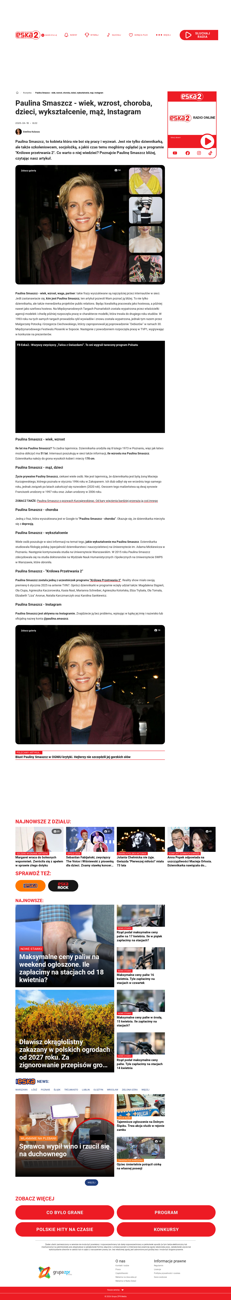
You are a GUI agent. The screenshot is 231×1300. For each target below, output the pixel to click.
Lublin (86, 1089)
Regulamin (158, 1265)
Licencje (157, 1269)
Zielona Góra (130, 1089)
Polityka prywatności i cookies (167, 1273)
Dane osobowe (160, 1277)
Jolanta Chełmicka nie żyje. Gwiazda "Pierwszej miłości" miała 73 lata (141, 859)
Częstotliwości (122, 1273)
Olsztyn (98, 1089)
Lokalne (32, 1082)
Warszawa (21, 1089)
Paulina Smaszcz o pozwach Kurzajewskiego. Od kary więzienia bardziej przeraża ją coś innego (97, 500)
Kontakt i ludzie (122, 1265)
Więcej (145, 1089)
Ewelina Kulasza (31, 131)
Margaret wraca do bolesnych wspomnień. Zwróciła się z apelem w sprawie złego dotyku (39, 859)
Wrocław (112, 1089)
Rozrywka (27, 93)
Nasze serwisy (115, 1290)
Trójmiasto (71, 1089)
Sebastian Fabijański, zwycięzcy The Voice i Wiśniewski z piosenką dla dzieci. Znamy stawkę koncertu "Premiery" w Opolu (90, 859)
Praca (118, 1269)
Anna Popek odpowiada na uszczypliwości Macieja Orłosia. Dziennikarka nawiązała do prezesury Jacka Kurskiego (191, 859)
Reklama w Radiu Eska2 (126, 1281)
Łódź (34, 1089)
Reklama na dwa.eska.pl (126, 1277)
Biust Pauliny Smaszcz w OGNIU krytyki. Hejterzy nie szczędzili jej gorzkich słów (73, 757)
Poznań (45, 1089)
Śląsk (57, 1089)
